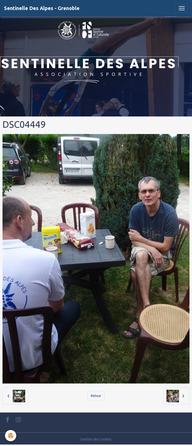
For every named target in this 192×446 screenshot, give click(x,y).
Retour (96, 396)
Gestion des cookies (96, 439)
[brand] (42, 8)
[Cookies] (10, 435)
